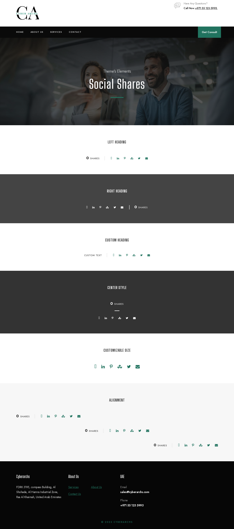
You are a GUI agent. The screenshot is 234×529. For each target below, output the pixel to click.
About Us (37, 32)
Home (20, 32)
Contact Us (74, 494)
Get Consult (209, 32)
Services (56, 32)
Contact (75, 32)
